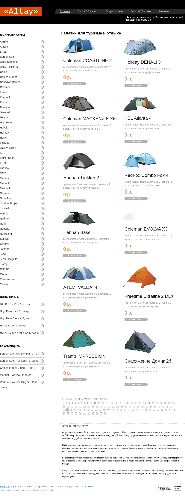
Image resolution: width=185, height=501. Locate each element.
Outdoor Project (9, 203)
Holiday (4, 132)
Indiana (4, 142)
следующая (97, 398)
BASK (3, 51)
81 (158, 410)
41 (105, 406)
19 (128, 403)
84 (170, 410)
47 (130, 406)
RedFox (4, 218)
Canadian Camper (10, 82)
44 (117, 406)
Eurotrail (5, 97)
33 (72, 406)
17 (120, 403)
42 (109, 406)
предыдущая (84, 398)
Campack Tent (8, 76)
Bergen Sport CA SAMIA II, (19, 353)
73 (125, 410)
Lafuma (4, 168)
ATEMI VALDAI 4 (80, 287)
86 (64, 413)
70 (112, 410)
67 (100, 410)
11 (95, 403)
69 (108, 410)
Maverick (5, 188)
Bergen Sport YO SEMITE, (19, 360)
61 (75, 410)
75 (133, 410)
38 (93, 406)
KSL (2, 152)
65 (92, 410)
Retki (3, 223)
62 (79, 410)
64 (88, 410)
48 (134, 406)
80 (154, 410)
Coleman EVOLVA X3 (146, 228)
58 (64, 410)
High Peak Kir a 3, (14, 311)
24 (149, 403)
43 (113, 406)
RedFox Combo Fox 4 (147, 175)
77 (141, 410)
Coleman (5, 87)
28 (165, 403)
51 (146, 406)
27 (161, 403)
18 (124, 403)
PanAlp (4, 213)
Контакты (164, 11)
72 (121, 410)
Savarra (4, 243)
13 (103, 403)
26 (157, 403)
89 (76, 413)
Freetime (5, 107)
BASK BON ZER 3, (15, 304)
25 (153, 403)
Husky (3, 137)
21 (136, 403)
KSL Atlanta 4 (138, 118)
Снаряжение (7, 279)
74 (129, 410)
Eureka (4, 92)
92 (88, 413)
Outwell (4, 208)
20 (132, 403)
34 (76, 406)
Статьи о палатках (88, 11)
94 (97, 413)
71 (117, 410)
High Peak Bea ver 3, (16, 318)
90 (80, 413)
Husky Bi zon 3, (13, 325)
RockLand (6, 233)
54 (159, 406)
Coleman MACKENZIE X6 (89, 118)
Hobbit (3, 127)
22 (140, 403)
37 (88, 406)
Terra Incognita (8, 259)
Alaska (4, 46)
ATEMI (4, 41)
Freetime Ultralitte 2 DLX (149, 296)
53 (155, 406)
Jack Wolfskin (8, 147)
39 (97, 406)
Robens (4, 228)
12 (99, 403)
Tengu (3, 253)
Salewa (4, 238)
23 (144, 403)
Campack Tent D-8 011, (18, 367)
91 (84, 413)
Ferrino (4, 102)
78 (146, 410)
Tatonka (4, 248)
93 (93, 413)
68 (104, 410)
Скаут (3, 274)
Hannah (4, 117)
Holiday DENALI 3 (143, 62)
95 (101, 413)
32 (68, 406)
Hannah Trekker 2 (81, 177)
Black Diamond (9, 61)
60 (71, 410)
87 (68, 413)
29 (169, 403)
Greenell (5, 112)
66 (96, 410)
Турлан (4, 284)
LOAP (3, 162)
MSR (3, 173)
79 (150, 410)
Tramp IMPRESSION (84, 356)
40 (101, 406)
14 (107, 403)
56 (167, 406)
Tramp (3, 264)
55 (163, 406)
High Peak (6, 122)
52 (151, 406)
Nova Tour (6, 198)
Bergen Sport (8, 56)
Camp (3, 71)
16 (115, 403)
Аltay (9, 490)
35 (80, 406)
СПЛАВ (4, 269)
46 (126, 406)
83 (166, 410)
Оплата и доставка (141, 11)
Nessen (4, 193)
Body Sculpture (9, 66)
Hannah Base (76, 232)
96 (105, 413)
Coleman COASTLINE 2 (87, 60)
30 (173, 403)
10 (91, 403)
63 (84, 410)
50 (142, 406)
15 (111, 403)
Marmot (4, 183)
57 (171, 406)
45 (122, 406)
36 (84, 406)
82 (162, 410)
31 (64, 406)
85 (175, 410)
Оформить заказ (114, 11)
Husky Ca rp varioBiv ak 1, (19, 332)
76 (137, 410)
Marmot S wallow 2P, (17, 374)
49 (138, 406)
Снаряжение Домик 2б (148, 361)
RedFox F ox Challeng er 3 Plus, (19, 384)
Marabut (5, 178)
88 (72, 413)
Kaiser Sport (7, 157)
